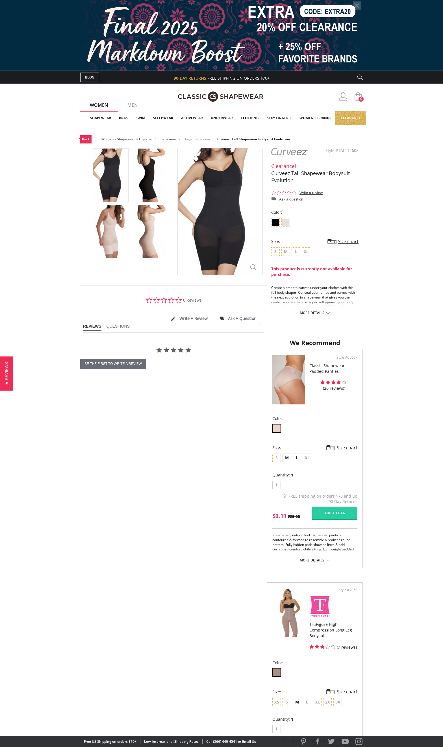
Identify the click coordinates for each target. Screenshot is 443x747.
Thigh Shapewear (196, 139)
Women (99, 105)
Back (86, 139)
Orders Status (191, 663)
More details (312, 313)
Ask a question (291, 199)
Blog (89, 77)
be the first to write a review (113, 364)
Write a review (311, 193)
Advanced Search (194, 644)
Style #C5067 (202, 395)
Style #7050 (346, 395)
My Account (189, 654)
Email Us (249, 741)
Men (132, 105)
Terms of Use (124, 721)
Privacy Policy (265, 681)
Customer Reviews (269, 654)
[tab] (189, 319)
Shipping (185, 672)
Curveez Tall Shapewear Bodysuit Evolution (253, 139)
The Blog (259, 672)
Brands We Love (266, 663)
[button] (6, 373)
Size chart (348, 241)
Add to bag (190, 550)
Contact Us (188, 690)
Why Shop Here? (266, 644)
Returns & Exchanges (199, 681)
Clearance (351, 118)
